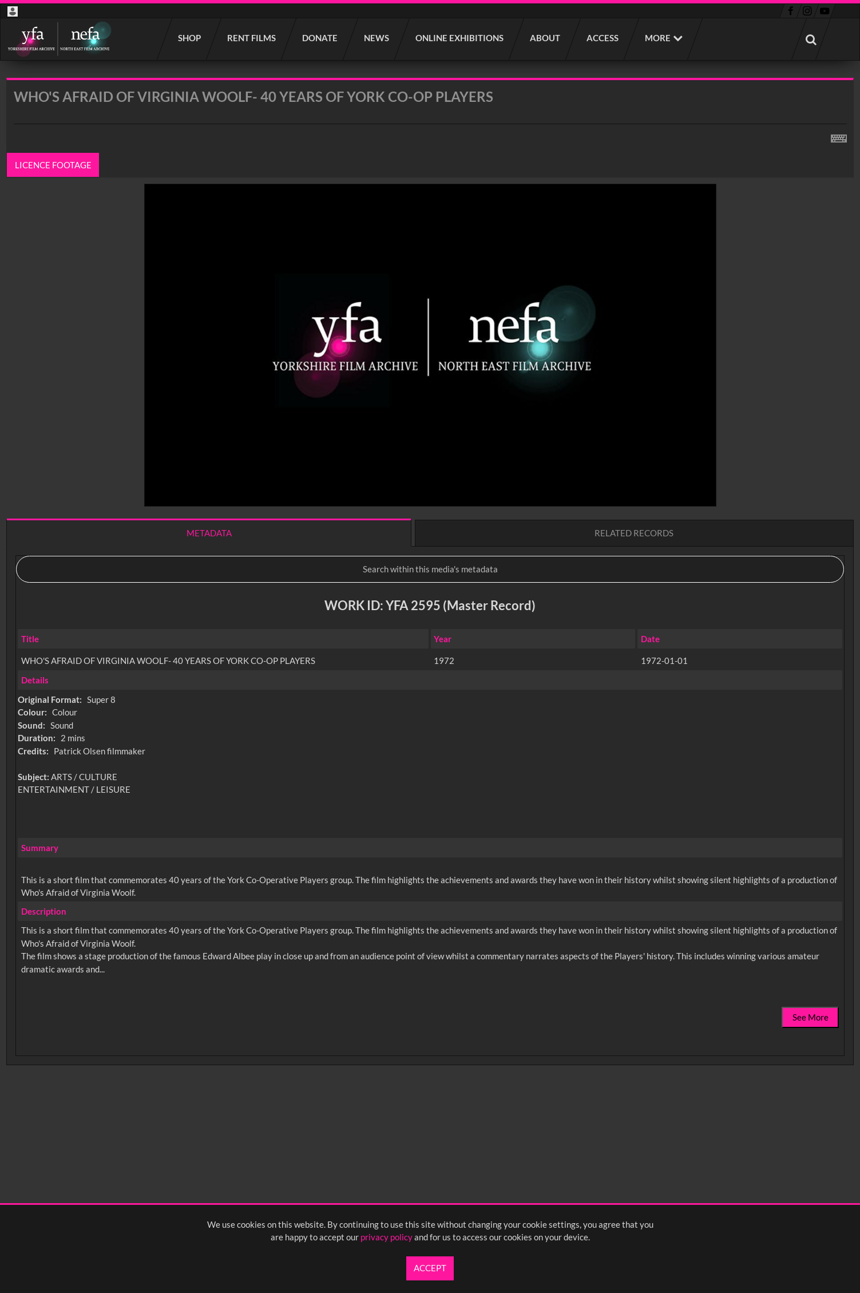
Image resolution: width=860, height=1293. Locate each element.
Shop (190, 38)
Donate (320, 38)
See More (810, 1017)
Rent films (252, 38)
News (377, 38)
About (545, 38)
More (658, 38)
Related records (634, 533)
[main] (430, 601)
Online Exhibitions (460, 38)
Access (603, 38)
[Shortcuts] (839, 136)
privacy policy (386, 1237)
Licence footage (53, 165)
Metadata (209, 533)
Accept (430, 1268)
